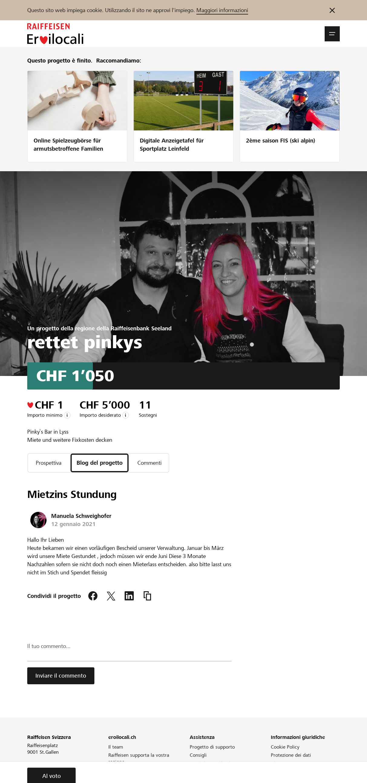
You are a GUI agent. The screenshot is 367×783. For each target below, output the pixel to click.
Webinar (117, 778)
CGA (275, 771)
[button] (332, 33)
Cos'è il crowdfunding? (214, 763)
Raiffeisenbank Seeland (141, 328)
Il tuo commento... (48, 646)
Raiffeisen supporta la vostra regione (138, 758)
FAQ (194, 771)
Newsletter (120, 770)
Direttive (199, 779)
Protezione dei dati (291, 755)
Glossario (280, 763)
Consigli (198, 755)
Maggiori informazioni (222, 10)
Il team (115, 747)
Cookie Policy (285, 747)
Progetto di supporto (212, 747)
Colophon (281, 779)
